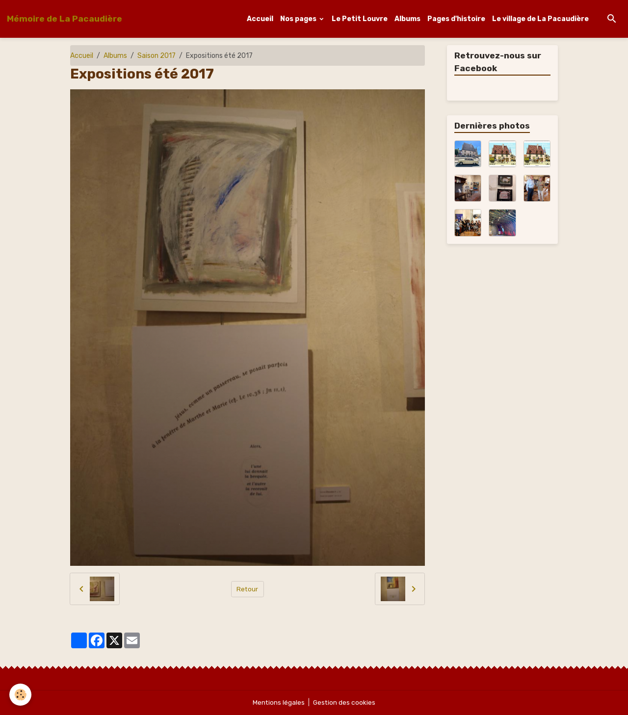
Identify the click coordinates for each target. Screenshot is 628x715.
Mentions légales (278, 702)
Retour (247, 588)
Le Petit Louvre (360, 19)
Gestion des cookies (344, 702)
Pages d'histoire (456, 19)
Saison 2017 (156, 56)
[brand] (64, 18)
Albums (407, 19)
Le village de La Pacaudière (540, 19)
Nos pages (299, 19)
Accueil (260, 19)
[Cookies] (21, 695)
